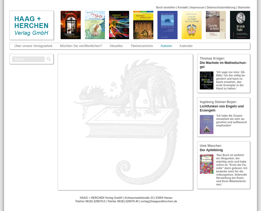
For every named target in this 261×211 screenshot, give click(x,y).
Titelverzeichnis (141, 46)
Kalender (186, 46)
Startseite (244, 7)
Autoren (166, 46)
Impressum (197, 7)
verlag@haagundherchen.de (159, 201)
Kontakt (183, 7)
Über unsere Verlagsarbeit (33, 46)
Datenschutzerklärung (221, 7)
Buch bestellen (165, 7)
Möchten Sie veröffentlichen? (81, 46)
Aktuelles (116, 46)
